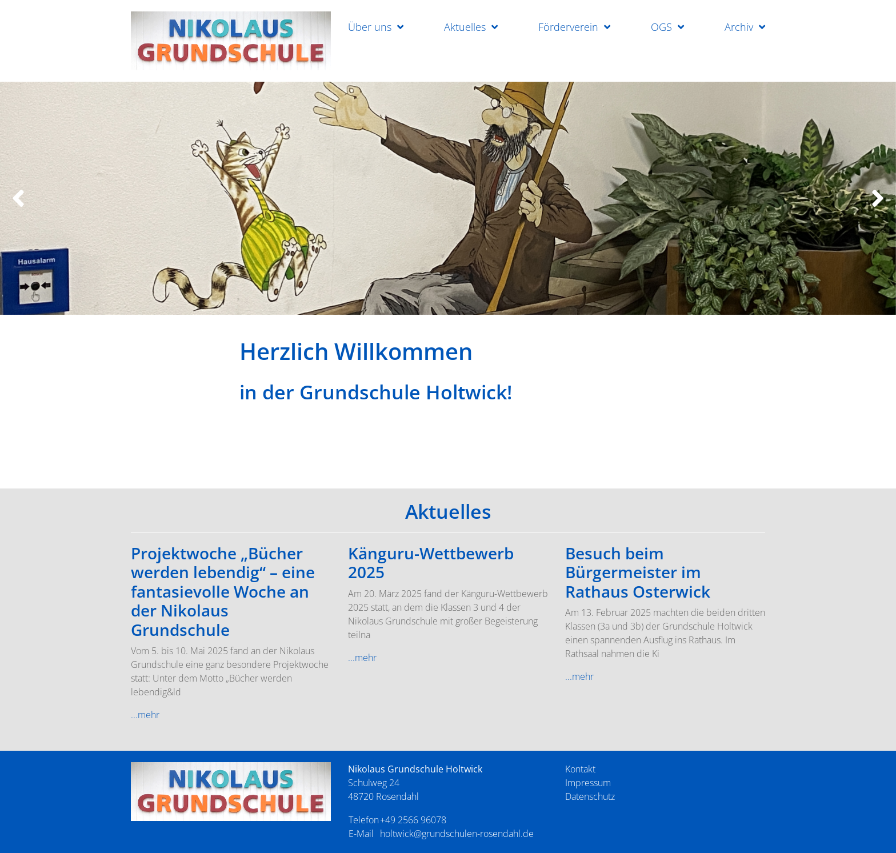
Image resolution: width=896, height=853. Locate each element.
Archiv (739, 27)
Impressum (588, 782)
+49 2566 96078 (413, 820)
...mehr (145, 714)
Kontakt (580, 769)
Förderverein (568, 27)
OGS (661, 27)
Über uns (369, 27)
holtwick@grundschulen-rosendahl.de (457, 833)
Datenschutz (590, 796)
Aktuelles (465, 27)
